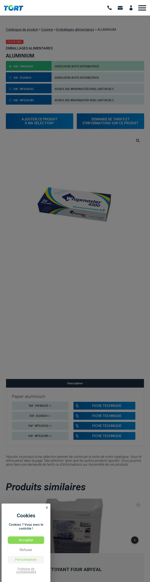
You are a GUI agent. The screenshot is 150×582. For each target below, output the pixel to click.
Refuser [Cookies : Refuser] (26, 550)
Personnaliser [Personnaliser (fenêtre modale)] (26, 559)
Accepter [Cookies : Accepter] (26, 540)
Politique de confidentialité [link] (26, 570)
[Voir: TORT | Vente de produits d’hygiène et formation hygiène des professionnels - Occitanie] (13, 9)
